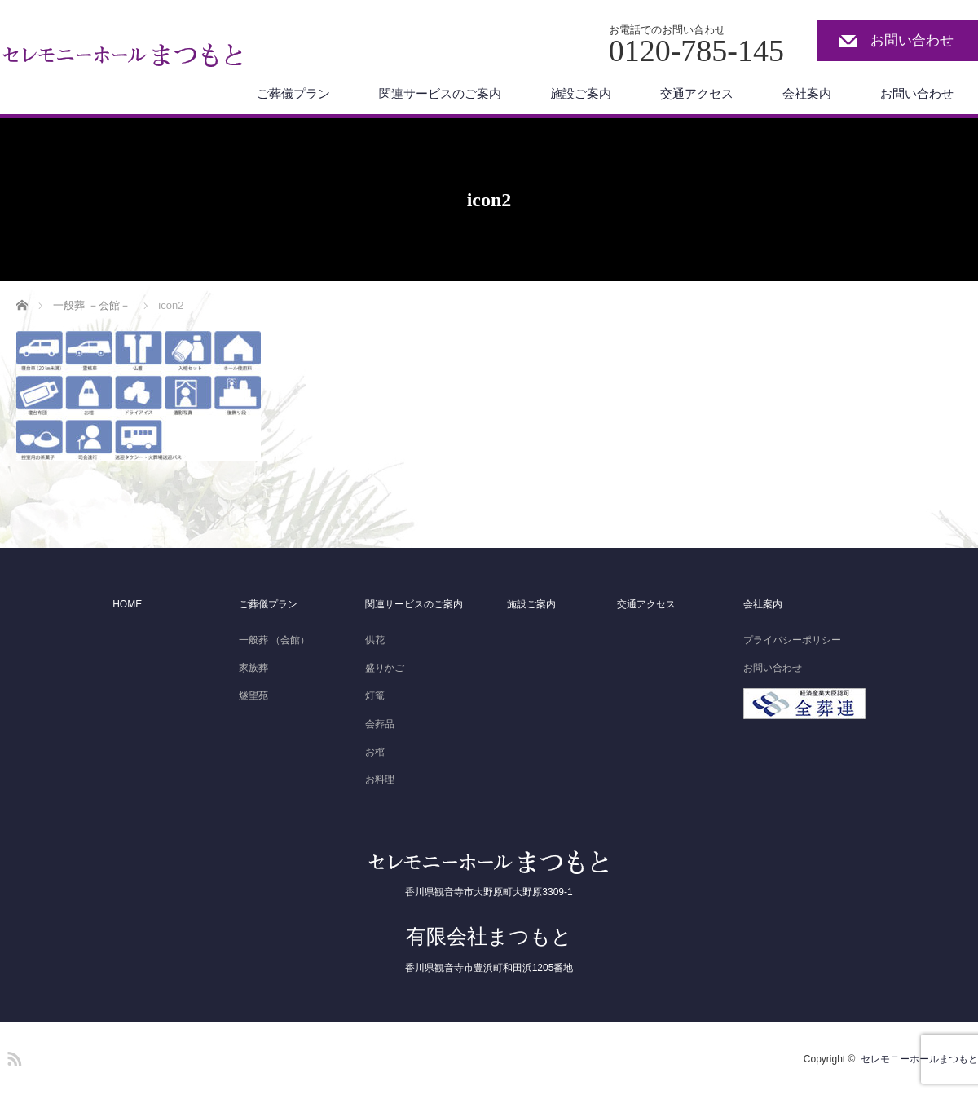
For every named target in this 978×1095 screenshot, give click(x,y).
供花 (375, 640)
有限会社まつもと (489, 936)
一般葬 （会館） (274, 640)
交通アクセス (697, 93)
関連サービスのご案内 (440, 93)
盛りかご (384, 667)
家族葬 (253, 667)
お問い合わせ (912, 40)
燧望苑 (253, 695)
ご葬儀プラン (293, 93)
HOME (127, 604)
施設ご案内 (580, 93)
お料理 (379, 779)
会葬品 (379, 724)
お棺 (375, 751)
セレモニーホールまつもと (919, 1059)
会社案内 (806, 93)
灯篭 (375, 695)
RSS (12, 1056)
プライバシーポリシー (792, 640)
